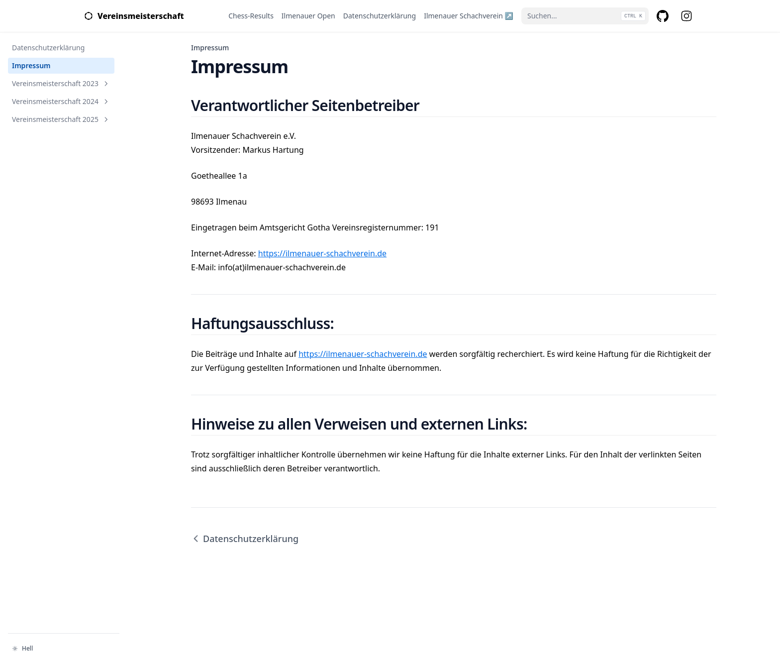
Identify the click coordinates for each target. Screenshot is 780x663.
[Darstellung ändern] (63, 649)
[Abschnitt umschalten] (105, 83)
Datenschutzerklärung (244, 539)
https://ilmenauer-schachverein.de (322, 253)
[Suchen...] (585, 15)
